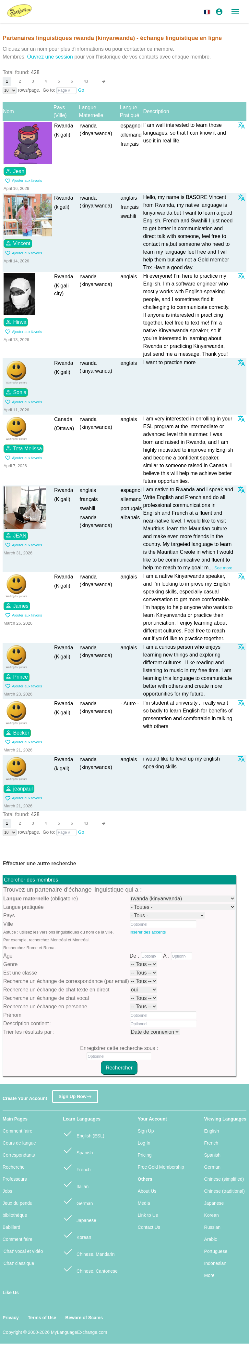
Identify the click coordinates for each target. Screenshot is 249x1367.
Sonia (15, 392)
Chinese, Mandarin (88, 1251)
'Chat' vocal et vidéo (23, 1251)
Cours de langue (19, 1143)
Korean (77, 1234)
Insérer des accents (148, 932)
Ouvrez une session (50, 57)
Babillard (11, 1227)
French (76, 1166)
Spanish (78, 1150)
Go (81, 90)
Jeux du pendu (17, 1203)
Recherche (14, 1167)
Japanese (79, 1217)
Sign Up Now (75, 1095)
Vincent (17, 243)
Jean (14, 171)
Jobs (7, 1191)
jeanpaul (19, 788)
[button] (208, 12)
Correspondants (19, 1155)
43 (86, 81)
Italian (76, 1183)
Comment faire (17, 1131)
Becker (17, 732)
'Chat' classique (18, 1263)
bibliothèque (15, 1215)
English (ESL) (83, 1133)
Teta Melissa (23, 448)
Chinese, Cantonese (90, 1268)
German (78, 1200)
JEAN (15, 535)
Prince (16, 676)
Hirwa (15, 322)
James (17, 605)
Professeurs (15, 1179)
